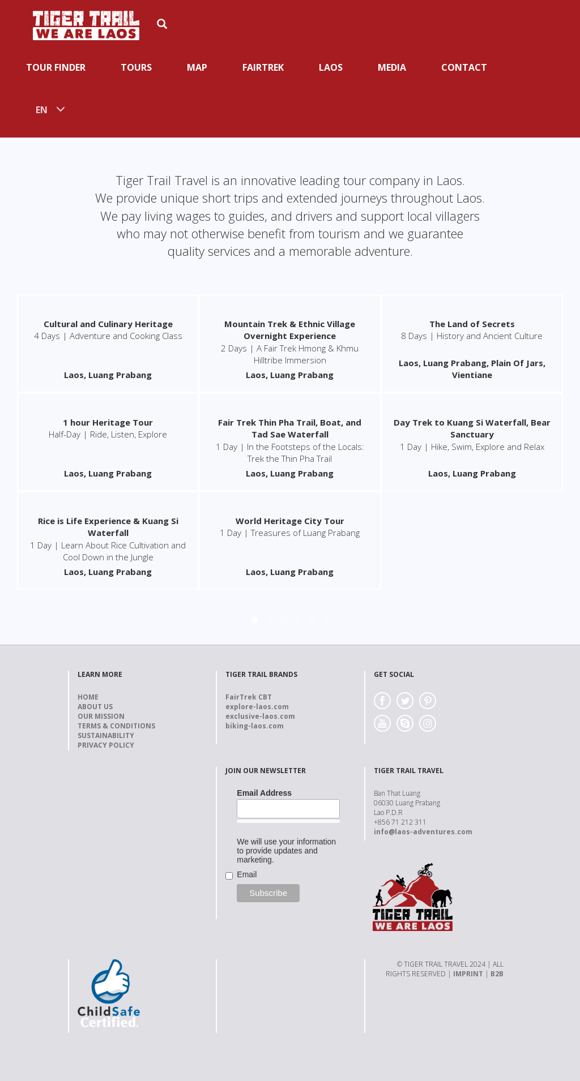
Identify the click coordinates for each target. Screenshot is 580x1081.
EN (42, 110)
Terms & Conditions (116, 726)
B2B (497, 974)
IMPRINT (468, 974)
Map (197, 67)
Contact (464, 67)
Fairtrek (263, 67)
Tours (136, 67)
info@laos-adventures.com (423, 832)
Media (392, 67)
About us (95, 706)
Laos (331, 67)
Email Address (264, 792)
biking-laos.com (254, 726)
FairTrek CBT (248, 697)
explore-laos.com (257, 706)
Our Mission (101, 716)
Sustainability (106, 735)
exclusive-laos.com (260, 716)
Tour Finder (56, 67)
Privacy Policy (106, 745)
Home (88, 697)
